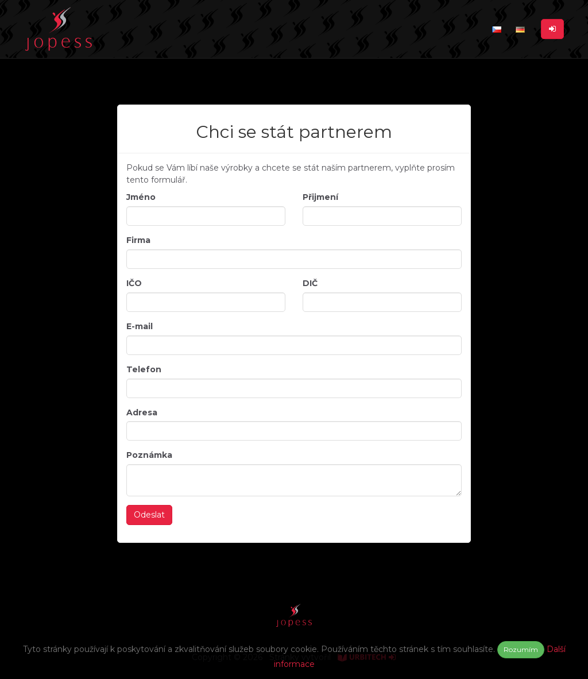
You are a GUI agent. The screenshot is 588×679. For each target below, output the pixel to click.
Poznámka (149, 455)
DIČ (310, 283)
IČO (134, 283)
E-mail (139, 326)
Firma (138, 240)
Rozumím (521, 649)
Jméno (141, 197)
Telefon (143, 369)
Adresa (141, 412)
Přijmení (320, 197)
